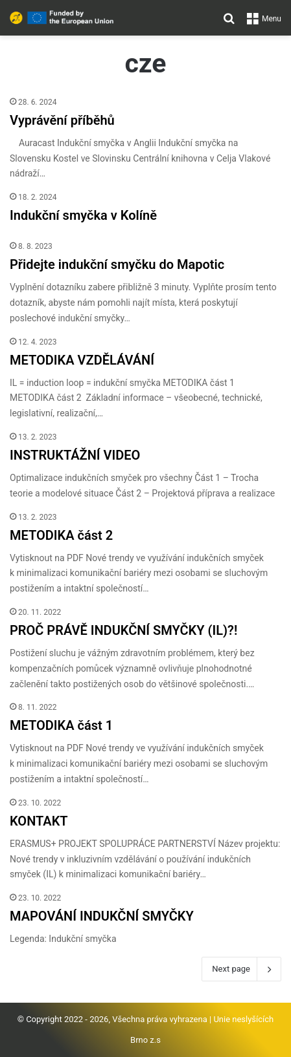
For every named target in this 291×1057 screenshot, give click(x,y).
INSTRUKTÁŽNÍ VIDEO (75, 455)
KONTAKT (39, 821)
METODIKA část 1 (61, 725)
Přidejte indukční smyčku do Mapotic (117, 264)
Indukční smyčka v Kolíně (83, 215)
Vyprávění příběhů (62, 120)
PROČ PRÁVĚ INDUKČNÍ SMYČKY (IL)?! (123, 630)
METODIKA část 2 (61, 535)
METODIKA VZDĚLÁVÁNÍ (82, 360)
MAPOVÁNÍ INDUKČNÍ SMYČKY (102, 916)
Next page (241, 969)
